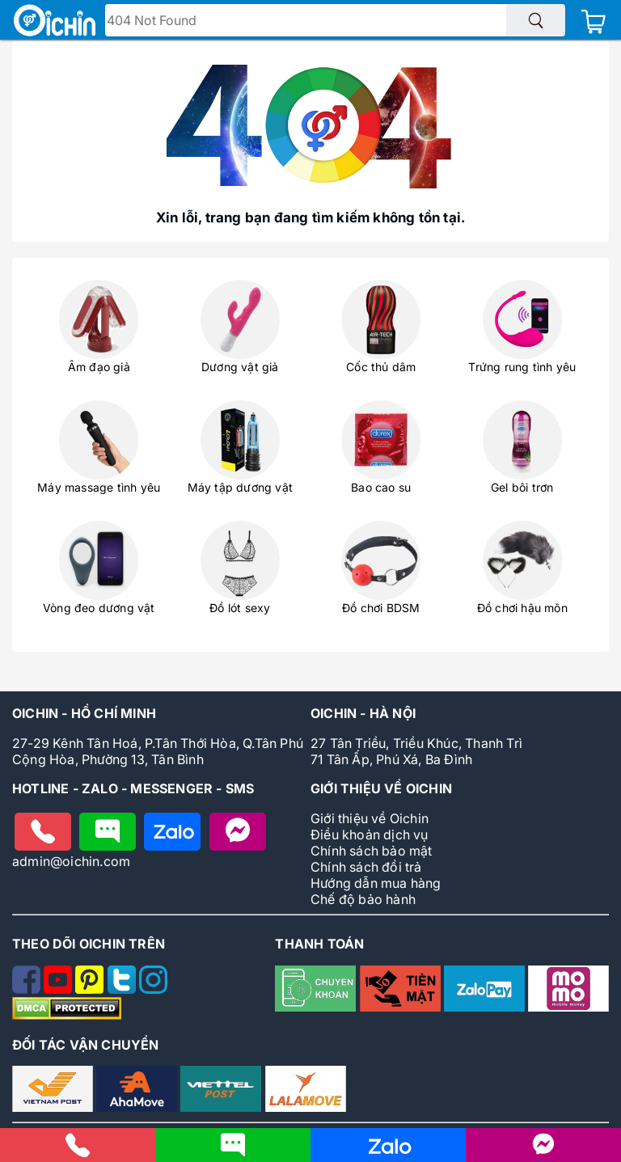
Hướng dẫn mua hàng (375, 883)
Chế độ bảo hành (363, 899)
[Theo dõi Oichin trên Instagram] (153, 989)
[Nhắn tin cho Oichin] (107, 832)
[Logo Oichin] (54, 22)
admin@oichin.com (71, 861)
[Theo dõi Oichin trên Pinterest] (91, 989)
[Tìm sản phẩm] (536, 20)
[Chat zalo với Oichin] (172, 832)
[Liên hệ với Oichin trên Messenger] (543, 1151)
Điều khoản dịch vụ (369, 834)
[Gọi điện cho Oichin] (43, 832)
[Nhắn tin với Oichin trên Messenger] (237, 832)
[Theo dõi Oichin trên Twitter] (123, 989)
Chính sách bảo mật (371, 851)
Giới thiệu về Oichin (369, 818)
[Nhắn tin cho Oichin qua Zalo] (388, 1152)
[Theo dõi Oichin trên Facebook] (28, 989)
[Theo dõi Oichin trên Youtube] (59, 989)
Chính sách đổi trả (366, 867)
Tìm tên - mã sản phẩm (183, 22)
